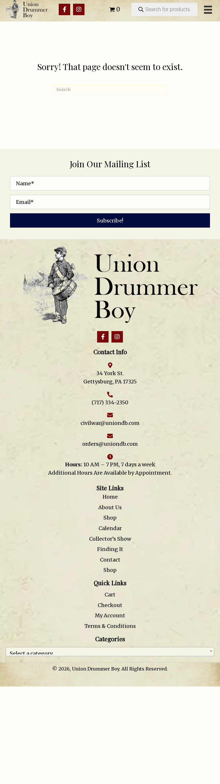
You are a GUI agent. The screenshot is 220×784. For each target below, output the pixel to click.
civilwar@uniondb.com (110, 423)
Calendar (110, 528)
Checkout (110, 605)
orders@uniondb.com (110, 444)
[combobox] (110, 651)
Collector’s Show (110, 539)
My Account (110, 615)
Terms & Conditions (110, 626)
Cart (110, 594)
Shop (110, 517)
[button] (64, 9)
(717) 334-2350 (110, 402)
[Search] (110, 89)
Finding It (110, 549)
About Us (110, 507)
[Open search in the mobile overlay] (164, 9)
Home (110, 497)
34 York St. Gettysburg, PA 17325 (110, 377)
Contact (110, 559)
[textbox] (110, 651)
